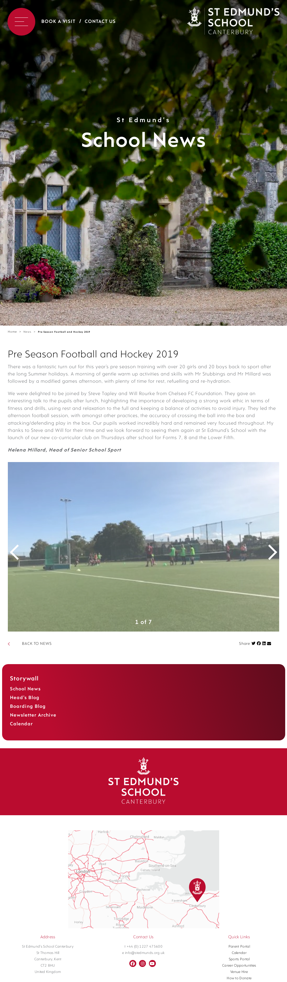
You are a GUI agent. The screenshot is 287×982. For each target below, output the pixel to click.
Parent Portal (239, 953)
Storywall (24, 686)
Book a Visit (58, 21)
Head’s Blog (24, 704)
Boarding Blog (28, 713)
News (27, 332)
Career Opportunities (239, 972)
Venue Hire (239, 979)
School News (25, 696)
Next (268, 554)
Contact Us (100, 21)
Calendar (21, 731)
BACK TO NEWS (37, 651)
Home (12, 332)
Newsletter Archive (33, 722)
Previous (18, 554)
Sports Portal (239, 966)
